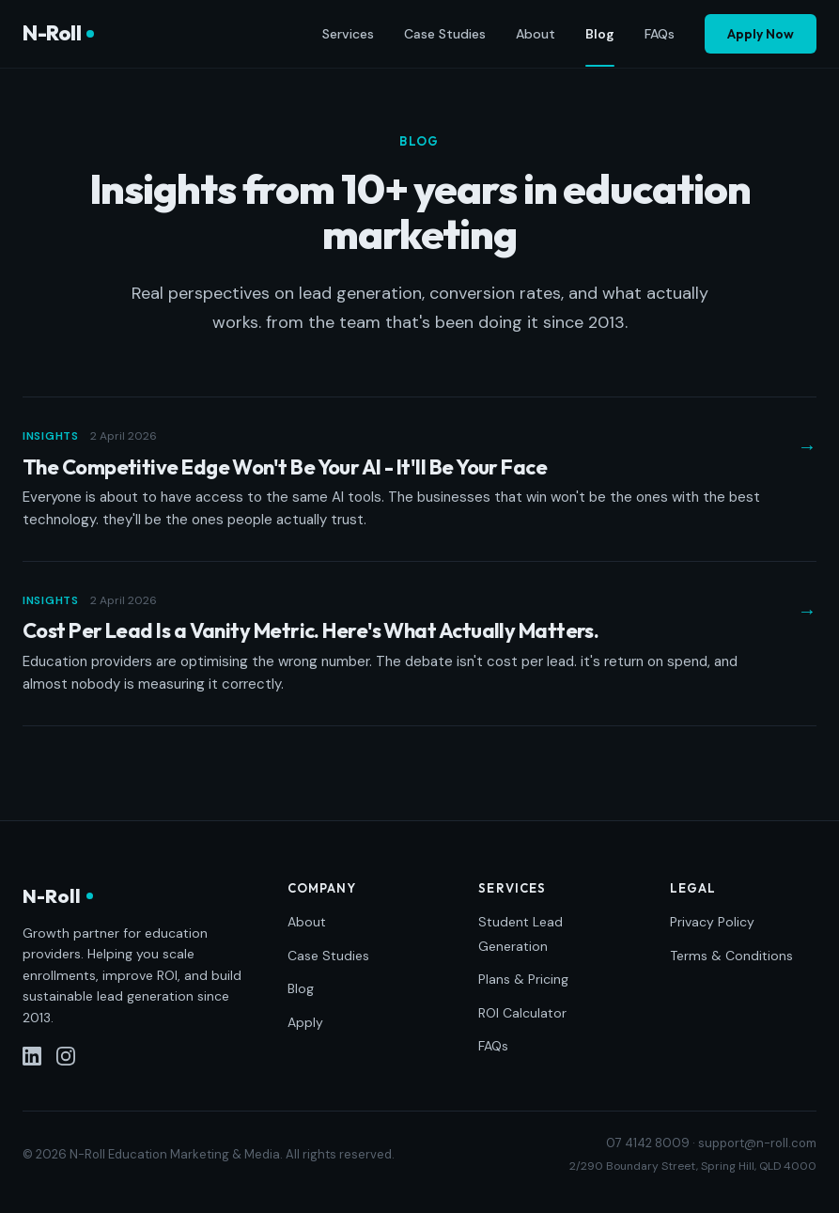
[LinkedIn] (32, 1056)
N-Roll (58, 33)
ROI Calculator (522, 1012)
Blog (599, 34)
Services (348, 33)
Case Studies (445, 33)
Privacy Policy (712, 921)
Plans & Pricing (523, 979)
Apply (305, 1022)
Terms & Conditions (731, 955)
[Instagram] (65, 1056)
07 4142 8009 (648, 1143)
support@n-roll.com (757, 1143)
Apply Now (760, 33)
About (535, 33)
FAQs (660, 33)
